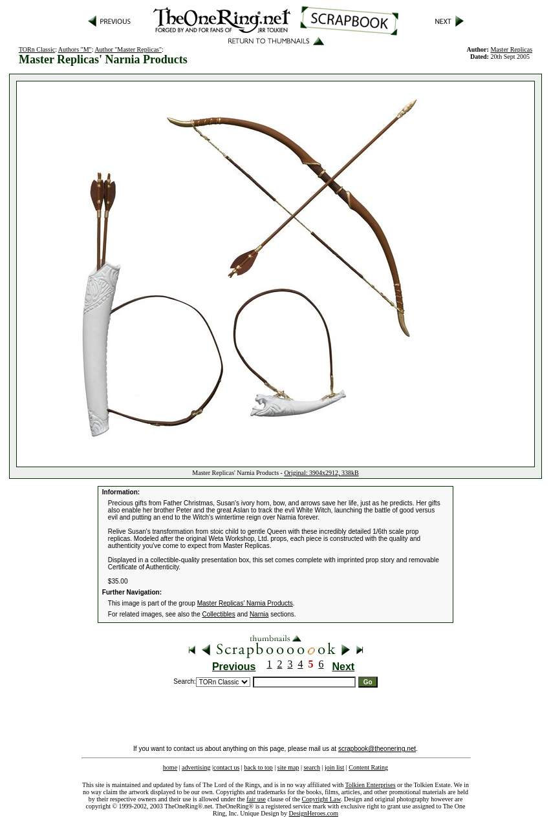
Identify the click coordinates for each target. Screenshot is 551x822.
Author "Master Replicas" (128, 49)
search (311, 767)
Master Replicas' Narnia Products (245, 603)
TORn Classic (37, 49)
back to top (258, 767)
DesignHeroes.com (313, 813)
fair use (256, 799)
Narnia (259, 614)
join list (334, 767)
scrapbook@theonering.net (377, 748)
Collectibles (218, 614)
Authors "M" (75, 49)
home (170, 767)
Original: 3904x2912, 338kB (321, 472)
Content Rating (368, 767)
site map (288, 767)
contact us (226, 767)
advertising (196, 767)
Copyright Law (321, 799)
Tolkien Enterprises (370, 784)
